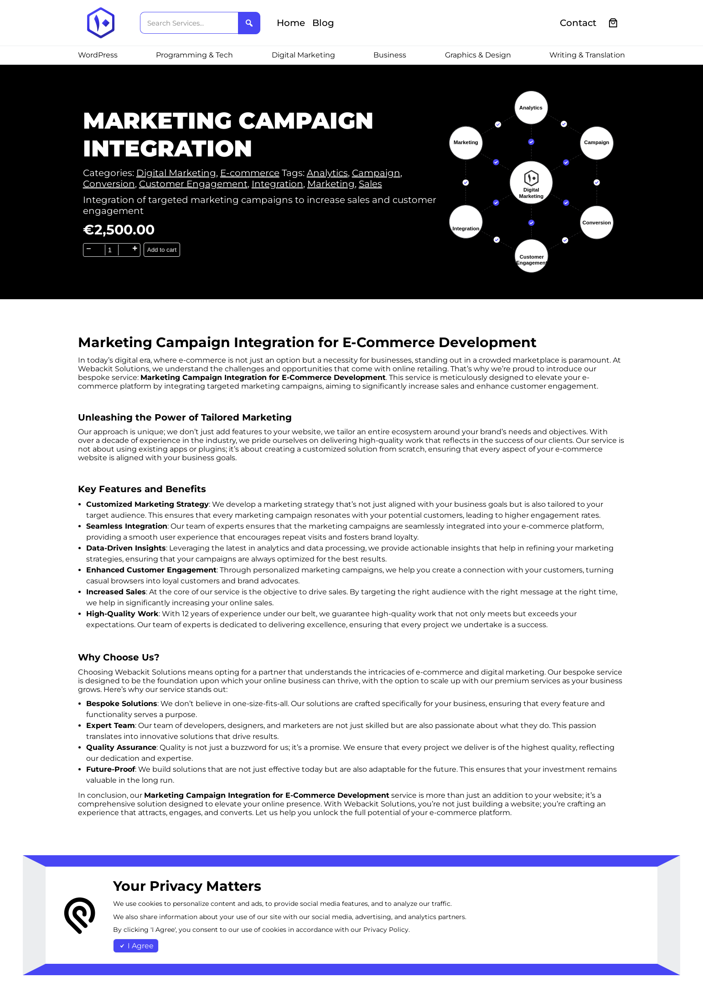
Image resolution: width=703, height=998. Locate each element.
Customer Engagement (193, 183)
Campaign (376, 172)
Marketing (331, 183)
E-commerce (249, 172)
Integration (277, 183)
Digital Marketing (176, 172)
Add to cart (161, 249)
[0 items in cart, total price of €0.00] (613, 23)
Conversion (109, 183)
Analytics (327, 172)
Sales (370, 183)
